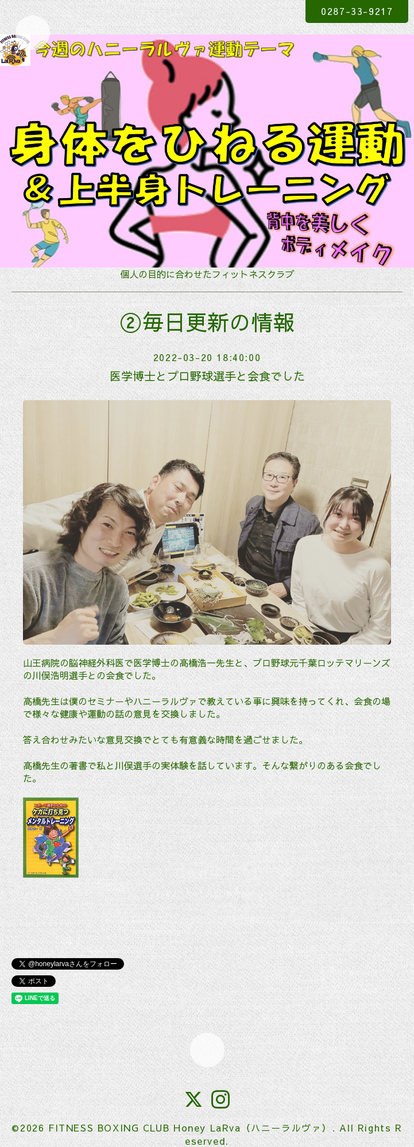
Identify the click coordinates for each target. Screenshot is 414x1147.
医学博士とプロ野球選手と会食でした (207, 375)
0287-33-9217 (357, 11)
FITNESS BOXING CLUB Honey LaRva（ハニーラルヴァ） (190, 1127)
